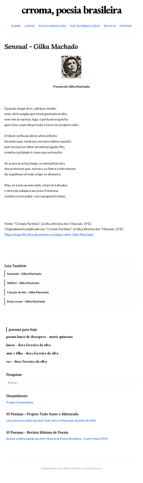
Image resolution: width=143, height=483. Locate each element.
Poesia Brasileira (52, 26)
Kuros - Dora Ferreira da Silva (28, 345)
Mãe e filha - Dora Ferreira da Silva (32, 353)
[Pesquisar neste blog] (71, 382)
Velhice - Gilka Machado (23, 283)
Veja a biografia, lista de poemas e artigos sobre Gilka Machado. (49, 234)
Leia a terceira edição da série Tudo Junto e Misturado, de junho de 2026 (51, 420)
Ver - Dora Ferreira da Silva (26, 361)
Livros (29, 26)
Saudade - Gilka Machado (24, 273)
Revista (110, 26)
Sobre (16, 26)
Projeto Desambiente (19, 402)
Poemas (126, 26)
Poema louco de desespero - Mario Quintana (39, 336)
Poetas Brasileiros (85, 26)
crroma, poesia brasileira (71, 9)
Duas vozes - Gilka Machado (26, 301)
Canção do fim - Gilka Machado (28, 292)
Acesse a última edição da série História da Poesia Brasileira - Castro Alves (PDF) (57, 438)
